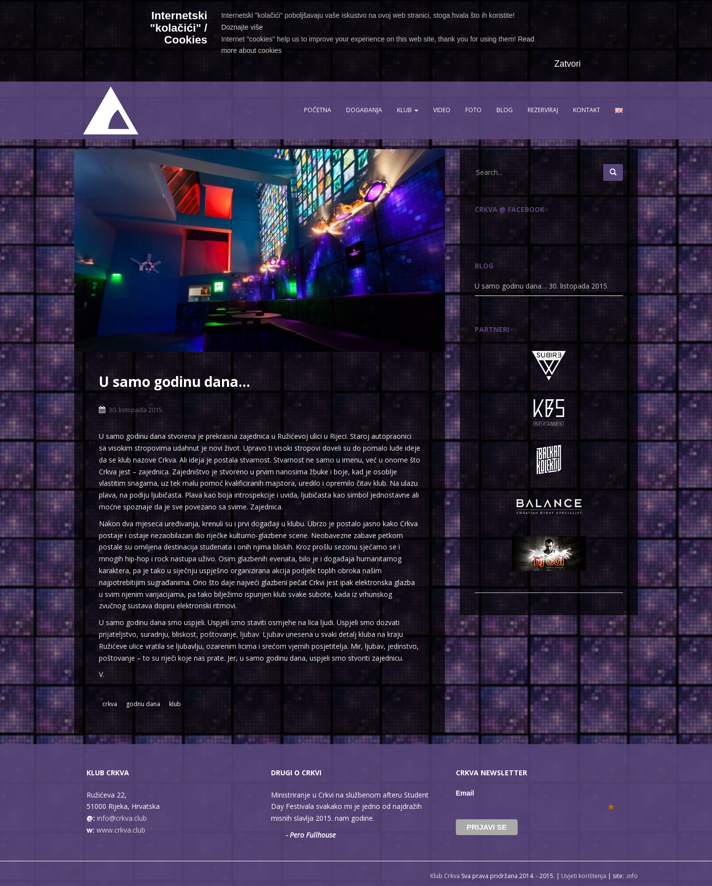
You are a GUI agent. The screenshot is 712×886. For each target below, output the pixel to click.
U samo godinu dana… (511, 286)
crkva (109, 704)
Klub (407, 110)
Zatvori (567, 64)
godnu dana (143, 704)
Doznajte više (242, 27)
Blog (504, 110)
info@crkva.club (122, 818)
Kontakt (586, 110)
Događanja (364, 110)
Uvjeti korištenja (583, 876)
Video (441, 110)
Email (535, 793)
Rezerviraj (543, 110)
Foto (473, 110)
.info (631, 876)
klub (175, 704)
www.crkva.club (120, 830)
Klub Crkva (445, 876)
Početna (317, 110)
